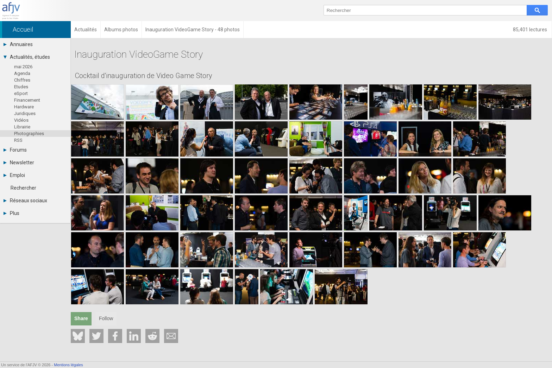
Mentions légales (68, 365)
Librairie (22, 126)
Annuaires (18, 44)
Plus (11, 213)
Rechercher (23, 188)
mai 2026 (23, 66)
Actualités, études (27, 57)
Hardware (24, 106)
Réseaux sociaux (25, 200)
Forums (15, 150)
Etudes (21, 86)
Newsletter (19, 162)
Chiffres (22, 80)
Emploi (14, 175)
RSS (18, 140)
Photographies (29, 133)
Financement (27, 100)
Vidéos (21, 120)
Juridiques (25, 113)
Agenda (22, 73)
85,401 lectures (530, 29)
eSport (21, 93)
